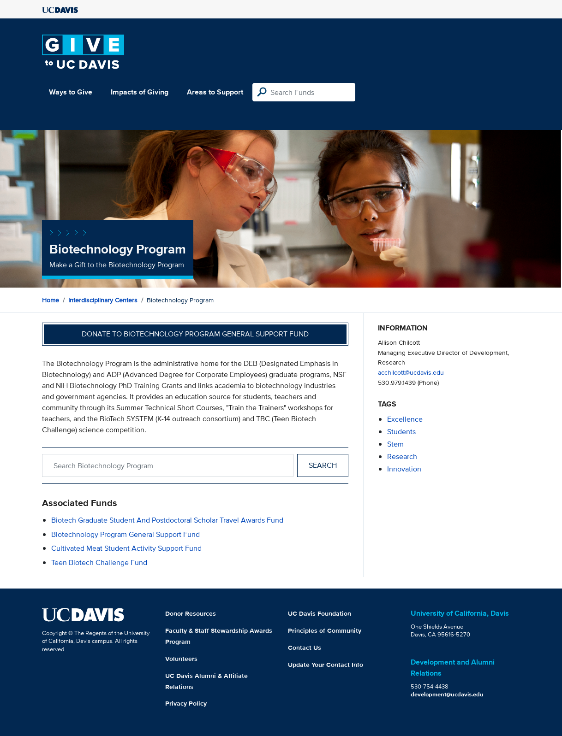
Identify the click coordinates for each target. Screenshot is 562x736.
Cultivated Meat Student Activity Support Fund (126, 548)
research (402, 456)
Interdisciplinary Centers (103, 300)
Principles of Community (324, 630)
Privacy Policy (186, 703)
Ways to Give (70, 92)
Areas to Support (215, 92)
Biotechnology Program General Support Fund (125, 534)
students (401, 431)
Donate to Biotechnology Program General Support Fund (195, 334)
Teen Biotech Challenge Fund (99, 562)
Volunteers (181, 658)
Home (50, 300)
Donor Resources (190, 613)
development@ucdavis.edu (447, 694)
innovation (404, 469)
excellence (405, 419)
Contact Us (304, 647)
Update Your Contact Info (325, 664)
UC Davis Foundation (319, 613)
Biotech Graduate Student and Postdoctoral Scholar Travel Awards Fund (167, 520)
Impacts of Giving (139, 92)
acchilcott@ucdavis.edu (411, 372)
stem (395, 444)
